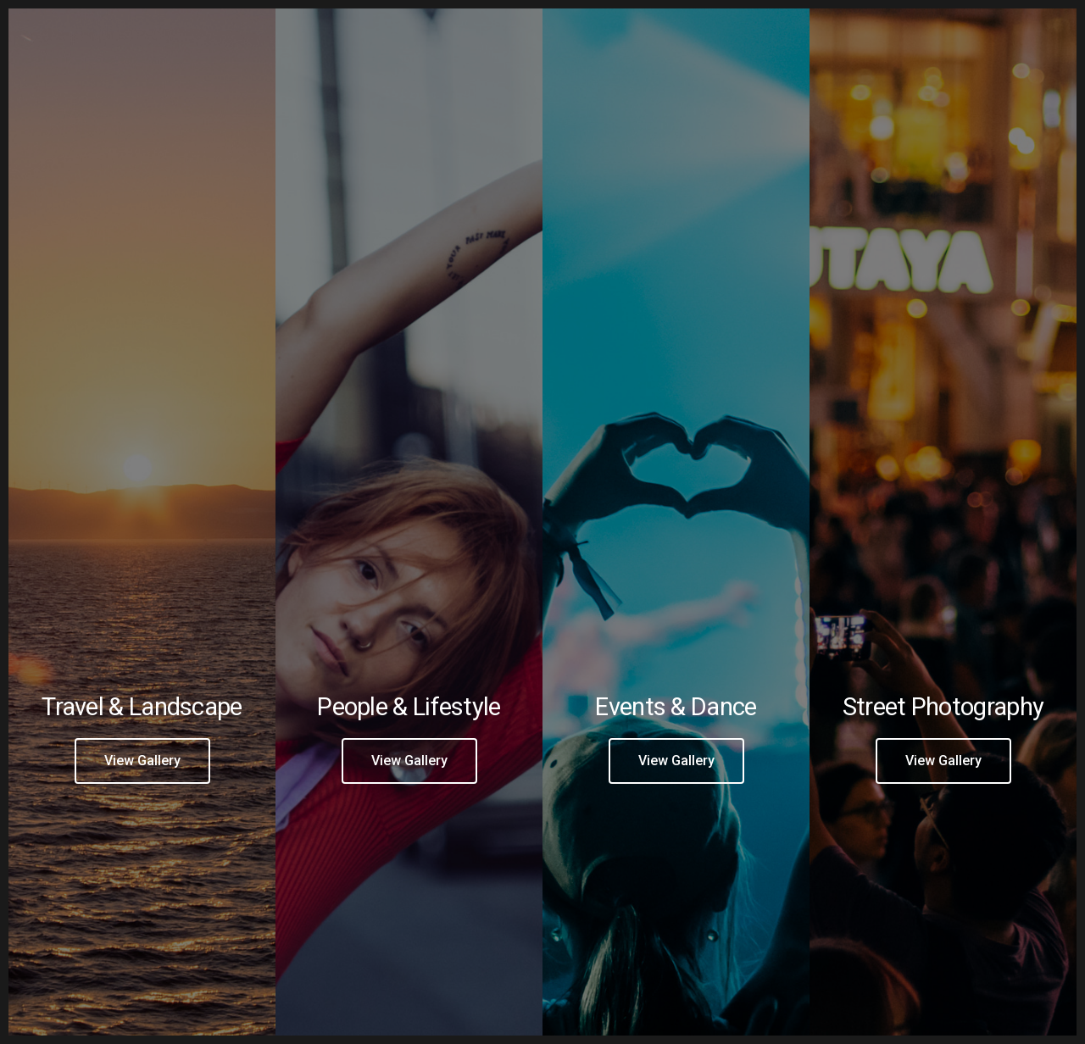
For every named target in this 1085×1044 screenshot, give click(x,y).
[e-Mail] (906, 34)
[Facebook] (845, 34)
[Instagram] (876, 34)
